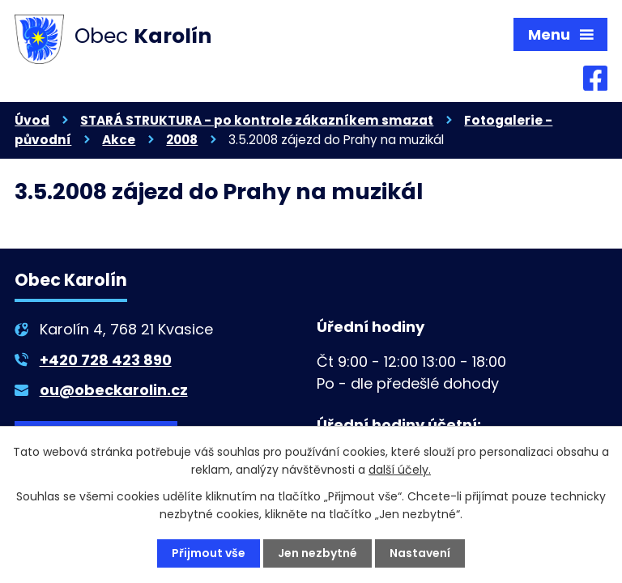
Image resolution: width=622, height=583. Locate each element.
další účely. (400, 470)
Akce (118, 139)
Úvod (32, 120)
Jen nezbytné (317, 553)
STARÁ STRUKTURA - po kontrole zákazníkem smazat (256, 120)
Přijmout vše (208, 553)
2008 (182, 139)
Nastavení (420, 553)
